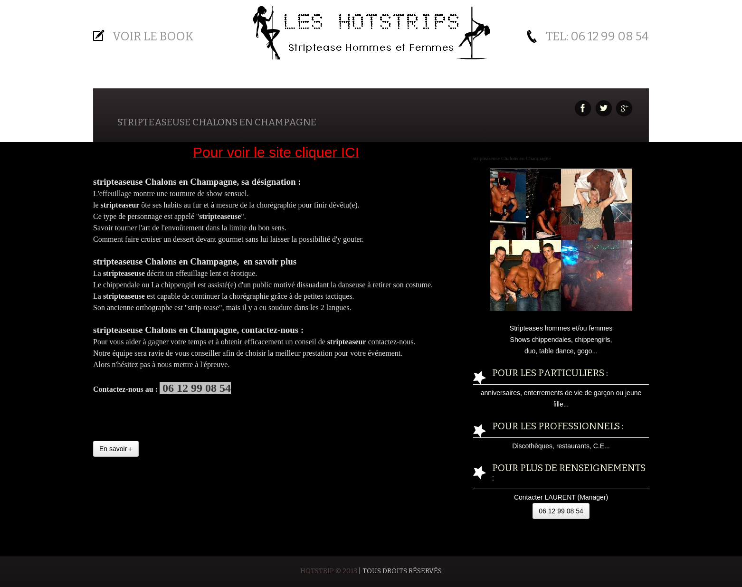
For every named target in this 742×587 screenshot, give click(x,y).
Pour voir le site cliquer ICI (276, 152)
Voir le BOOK (153, 36)
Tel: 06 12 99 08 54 (597, 36)
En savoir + (116, 449)
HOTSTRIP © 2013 (328, 571)
